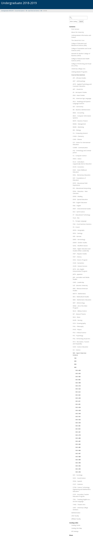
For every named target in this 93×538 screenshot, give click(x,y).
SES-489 (78, 460)
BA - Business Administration (81, 110)
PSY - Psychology (78, 335)
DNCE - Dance (77, 159)
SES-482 (78, 444)
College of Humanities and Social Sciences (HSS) (81, 49)
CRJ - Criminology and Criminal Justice (82, 151)
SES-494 (78, 472)
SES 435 (77, 404)
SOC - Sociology (77, 475)
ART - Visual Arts (78, 89)
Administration (75, 513)
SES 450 (77, 429)
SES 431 (77, 401)
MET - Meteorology (79, 303)
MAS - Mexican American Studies (80, 289)
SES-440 (78, 413)
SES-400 (78, 370)
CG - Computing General (80, 133)
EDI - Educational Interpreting (82, 188)
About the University (77, 32)
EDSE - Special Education (80, 199)
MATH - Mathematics (79, 293)
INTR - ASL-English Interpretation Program (80, 270)
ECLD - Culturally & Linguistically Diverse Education (82, 163)
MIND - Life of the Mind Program (80, 307)
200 (75, 361)
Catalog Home (75, 525)
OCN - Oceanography (79, 323)
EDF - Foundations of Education (79, 179)
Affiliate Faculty (76, 519)
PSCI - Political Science (79, 332)
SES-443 (78, 423)
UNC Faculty (75, 516)
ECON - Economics (78, 167)
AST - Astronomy (78, 106)
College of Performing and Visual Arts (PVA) (81, 65)
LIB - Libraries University (80, 285)
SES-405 (78, 376)
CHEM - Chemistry (78, 136)
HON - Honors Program (80, 260)
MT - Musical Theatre (79, 314)
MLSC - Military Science (80, 311)
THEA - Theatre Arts (79, 504)
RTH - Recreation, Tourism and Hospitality (81, 343)
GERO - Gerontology (79, 239)
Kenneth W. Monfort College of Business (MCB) (80, 54)
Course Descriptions (20, 10)
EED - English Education (80, 202)
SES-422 (78, 389)
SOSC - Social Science (79, 478)
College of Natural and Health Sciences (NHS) (80, 59)
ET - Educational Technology (81, 215)
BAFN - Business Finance (80, 121)
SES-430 (78, 398)
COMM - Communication (80, 147)
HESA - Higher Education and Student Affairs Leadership (81, 250)
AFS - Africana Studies (79, 78)
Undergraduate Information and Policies (81, 36)
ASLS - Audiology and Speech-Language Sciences (82, 102)
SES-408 (78, 383)
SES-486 (78, 450)
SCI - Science (76, 350)
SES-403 (78, 373)
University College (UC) (78, 69)
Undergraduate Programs (79, 72)
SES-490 (78, 463)
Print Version (75, 29)
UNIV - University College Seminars (80, 508)
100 (75, 358)
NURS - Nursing (77, 320)
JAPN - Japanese (77, 274)
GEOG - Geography (78, 230)
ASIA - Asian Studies (79, 95)
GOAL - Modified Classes (80, 246)
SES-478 (78, 435)
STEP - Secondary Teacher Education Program (81, 495)
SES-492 (78, 466)
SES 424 (77, 392)
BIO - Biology (77, 130)
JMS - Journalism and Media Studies (81, 278)
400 (41, 10)
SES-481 (78, 441)
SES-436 (78, 407)
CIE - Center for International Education (81, 143)
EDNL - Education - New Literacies (80, 192)
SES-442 (78, 419)
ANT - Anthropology (79, 81)
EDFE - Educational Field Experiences (80, 184)
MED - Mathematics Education (82, 300)
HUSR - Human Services (80, 266)
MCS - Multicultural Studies (81, 297)
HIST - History (77, 257)
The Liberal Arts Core (77, 40)
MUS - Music (76, 317)
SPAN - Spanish (77, 481)
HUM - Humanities (78, 263)
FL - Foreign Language (79, 221)
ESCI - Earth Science (79, 212)
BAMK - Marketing (78, 127)
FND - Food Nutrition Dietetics (82, 224)
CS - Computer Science (80, 156)
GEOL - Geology (77, 233)
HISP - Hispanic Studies (80, 254)
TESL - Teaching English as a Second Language (81, 500)
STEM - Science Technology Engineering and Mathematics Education (82, 489)
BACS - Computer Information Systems (82, 117)
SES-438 (78, 410)
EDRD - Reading (77, 196)
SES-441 (78, 416)
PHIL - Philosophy (78, 326)
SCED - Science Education (80, 347)
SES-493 (78, 469)
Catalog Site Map (76, 528)
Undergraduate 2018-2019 (7, 10)
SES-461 (78, 432)
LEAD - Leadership (78, 282)
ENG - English (77, 205)
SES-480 (78, 438)
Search (81, 21)
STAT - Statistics (78, 484)
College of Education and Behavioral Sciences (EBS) (79, 44)
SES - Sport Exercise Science (32, 10)
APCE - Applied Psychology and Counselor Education (82, 85)
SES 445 (77, 426)
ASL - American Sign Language (82, 98)
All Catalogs (74, 531)
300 (75, 364)
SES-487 (78, 453)
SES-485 (78, 447)
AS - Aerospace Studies (80, 92)
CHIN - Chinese (77, 139)
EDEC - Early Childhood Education (80, 171)
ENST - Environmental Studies (82, 209)
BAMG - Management (79, 124)
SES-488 (78, 456)
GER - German (77, 236)
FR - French (76, 227)
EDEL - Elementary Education (81, 175)
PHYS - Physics (77, 329)
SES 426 (77, 395)
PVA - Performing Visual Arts (81, 339)
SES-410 (78, 386)
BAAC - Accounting (78, 113)
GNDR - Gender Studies (80, 242)
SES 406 (77, 379)
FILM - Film (76, 218)
